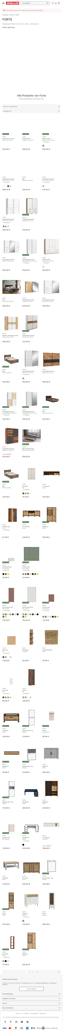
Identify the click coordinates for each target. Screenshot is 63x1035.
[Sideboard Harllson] (31, 910)
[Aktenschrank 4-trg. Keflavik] (31, 727)
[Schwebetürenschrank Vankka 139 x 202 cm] (31, 216)
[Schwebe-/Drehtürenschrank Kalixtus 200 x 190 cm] (11, 332)
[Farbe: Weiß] (6, 196)
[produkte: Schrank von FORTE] (31, 695)
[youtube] (22, 1032)
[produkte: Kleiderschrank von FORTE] (31, 144)
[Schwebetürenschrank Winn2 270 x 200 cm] (11, 256)
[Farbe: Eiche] (26, 503)
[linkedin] (27, 1032)
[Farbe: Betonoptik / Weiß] (3, 236)
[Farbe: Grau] (26, 584)
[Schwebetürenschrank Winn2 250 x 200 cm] (51, 297)
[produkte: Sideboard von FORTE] (51, 769)
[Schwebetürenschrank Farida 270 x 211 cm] (31, 297)
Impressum (18, 1023)
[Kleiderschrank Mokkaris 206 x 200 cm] (51, 135)
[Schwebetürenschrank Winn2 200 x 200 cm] (51, 176)
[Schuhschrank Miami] (11, 523)
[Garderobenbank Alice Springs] (11, 564)
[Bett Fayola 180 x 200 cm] (11, 297)
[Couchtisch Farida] (11, 727)
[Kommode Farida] (31, 875)
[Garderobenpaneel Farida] (51, 646)
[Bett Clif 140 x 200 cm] (11, 483)
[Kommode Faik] (31, 483)
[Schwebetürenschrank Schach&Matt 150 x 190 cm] (31, 408)
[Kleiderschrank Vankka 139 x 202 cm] (31, 135)
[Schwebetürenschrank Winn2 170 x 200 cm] (11, 216)
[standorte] (53, 3)
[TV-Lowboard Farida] (31, 523)
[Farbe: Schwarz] (23, 854)
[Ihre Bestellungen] (31, 1004)
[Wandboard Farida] (11, 763)
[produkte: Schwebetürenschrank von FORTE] (11, 144)
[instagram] (16, 1032)
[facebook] (5, 1032)
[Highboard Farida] (51, 523)
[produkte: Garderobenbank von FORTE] (11, 572)
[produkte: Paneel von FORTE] (51, 734)
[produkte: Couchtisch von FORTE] (11, 734)
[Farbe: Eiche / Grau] (13, 624)
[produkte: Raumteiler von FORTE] (11, 959)
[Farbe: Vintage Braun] (23, 503)
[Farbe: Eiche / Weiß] (3, 196)
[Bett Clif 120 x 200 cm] (11, 368)
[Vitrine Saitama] (51, 910)
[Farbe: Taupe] (3, 584)
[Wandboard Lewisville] (31, 646)
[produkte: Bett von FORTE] (31, 184)
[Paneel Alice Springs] (51, 727)
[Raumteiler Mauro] (11, 951)
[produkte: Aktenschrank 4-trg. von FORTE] (31, 734)
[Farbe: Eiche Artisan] (43, 196)
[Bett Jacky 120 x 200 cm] (51, 408)
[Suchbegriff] (33, 3)
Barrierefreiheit (43, 1023)
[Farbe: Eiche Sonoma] (23, 388)
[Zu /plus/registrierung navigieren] (31, 999)
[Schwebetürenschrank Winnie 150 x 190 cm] (31, 332)
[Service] (31, 1013)
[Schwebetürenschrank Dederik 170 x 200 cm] (11, 445)
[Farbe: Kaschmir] (10, 667)
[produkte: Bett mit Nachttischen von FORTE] (31, 453)
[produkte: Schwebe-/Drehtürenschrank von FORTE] (11, 339)
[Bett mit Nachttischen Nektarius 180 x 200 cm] (31, 445)
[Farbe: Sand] (10, 196)
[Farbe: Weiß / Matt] (43, 276)
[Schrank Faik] (31, 687)
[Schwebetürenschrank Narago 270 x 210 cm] (11, 176)
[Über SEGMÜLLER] (31, 1018)
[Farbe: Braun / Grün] (10, 624)
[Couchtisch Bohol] (11, 875)
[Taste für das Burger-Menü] (3, 3)
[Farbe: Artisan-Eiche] (43, 156)
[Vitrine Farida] (11, 910)
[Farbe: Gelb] (8, 584)
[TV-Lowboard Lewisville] (51, 834)
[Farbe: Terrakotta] (28, 584)
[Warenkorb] (59, 3)
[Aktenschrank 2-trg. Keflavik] (31, 763)
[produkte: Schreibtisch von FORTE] (31, 805)
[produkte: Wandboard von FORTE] (31, 655)
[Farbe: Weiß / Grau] (23, 931)
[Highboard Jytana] (51, 799)
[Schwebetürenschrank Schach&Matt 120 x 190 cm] (31, 256)
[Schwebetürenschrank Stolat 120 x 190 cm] (11, 135)
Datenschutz (26, 1023)
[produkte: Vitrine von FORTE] (11, 919)
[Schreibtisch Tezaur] (31, 799)
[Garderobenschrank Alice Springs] (11, 604)
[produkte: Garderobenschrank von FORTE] (11, 613)
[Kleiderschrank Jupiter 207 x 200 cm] (51, 256)
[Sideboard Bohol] (51, 763)
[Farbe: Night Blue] (6, 584)
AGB (22, 1023)
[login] (56, 3)
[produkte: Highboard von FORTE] (51, 532)
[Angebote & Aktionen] (31, 1008)
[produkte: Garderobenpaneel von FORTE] (51, 655)
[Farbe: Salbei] (8, 624)
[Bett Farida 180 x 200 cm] (31, 176)
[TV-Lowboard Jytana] (51, 483)
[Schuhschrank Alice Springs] (31, 564)
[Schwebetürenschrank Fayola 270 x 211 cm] (51, 368)
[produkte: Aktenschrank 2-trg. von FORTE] (31, 769)
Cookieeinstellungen (35, 1023)
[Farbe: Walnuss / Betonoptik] (8, 196)
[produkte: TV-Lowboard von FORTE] (51, 491)
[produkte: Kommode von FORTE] (31, 491)
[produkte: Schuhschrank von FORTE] (11, 532)
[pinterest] (11, 1032)
